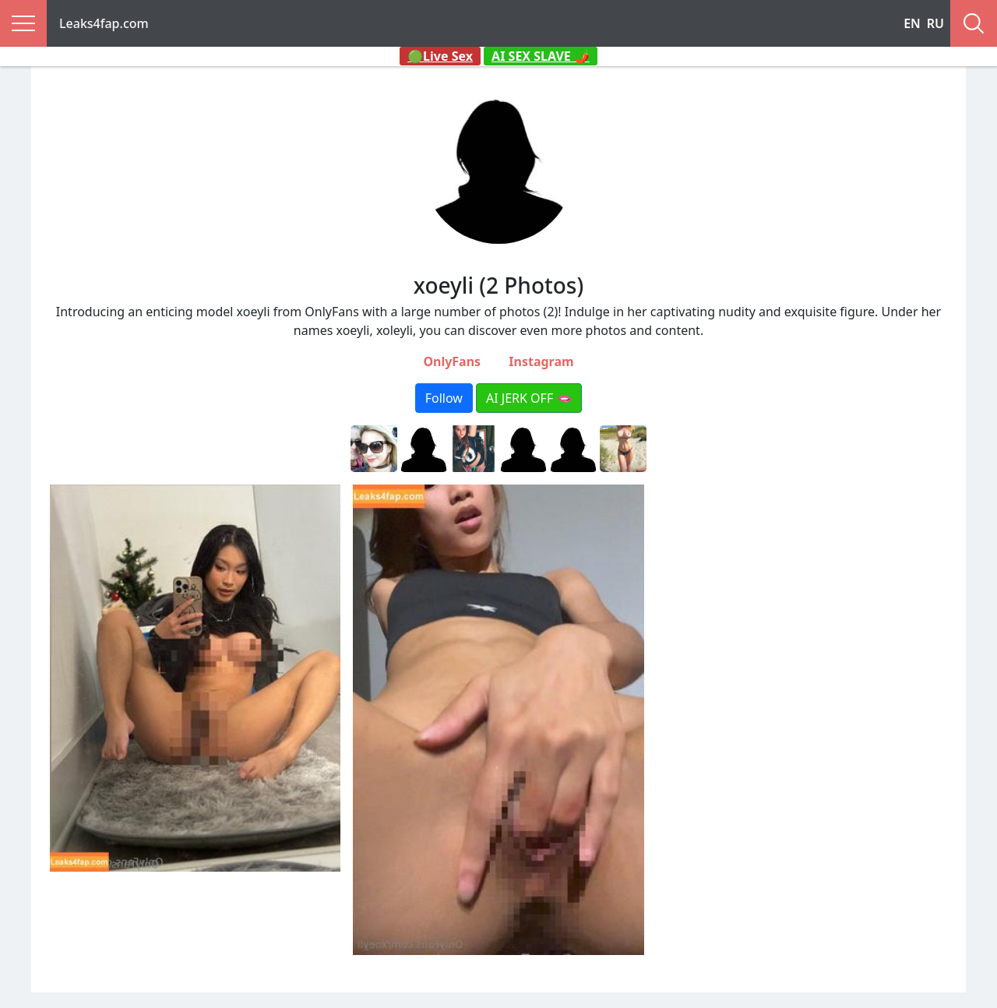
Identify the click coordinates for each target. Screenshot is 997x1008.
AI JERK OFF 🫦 (529, 398)
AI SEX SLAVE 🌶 (540, 56)
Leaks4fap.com (104, 23)
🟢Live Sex (440, 56)
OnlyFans (452, 361)
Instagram (541, 361)
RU (935, 23)
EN (912, 23)
